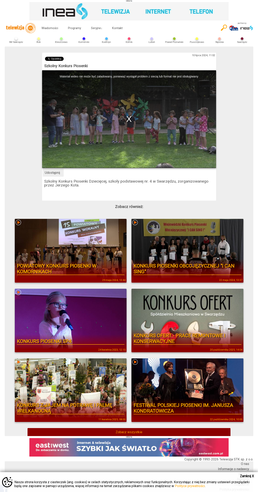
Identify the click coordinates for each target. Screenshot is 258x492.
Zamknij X (247, 476)
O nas (245, 464)
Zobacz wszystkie (129, 432)
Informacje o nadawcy (233, 469)
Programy (74, 28)
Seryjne (96, 28)
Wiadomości (49, 28)
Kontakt (117, 28)
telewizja (21, 28)
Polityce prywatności (190, 486)
